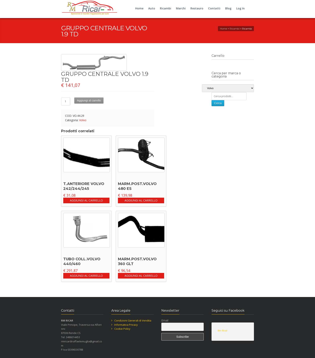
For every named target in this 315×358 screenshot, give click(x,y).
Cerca (218, 103)
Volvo (82, 120)
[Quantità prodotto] (65, 101)
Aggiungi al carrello (89, 100)
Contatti (214, 8)
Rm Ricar (222, 330)
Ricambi (165, 8)
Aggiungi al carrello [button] (86, 200)
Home (139, 8)
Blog (228, 8)
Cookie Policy (122, 329)
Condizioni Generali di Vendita (132, 320)
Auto (151, 8)
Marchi (181, 8)
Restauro (196, 8)
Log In (240, 8)
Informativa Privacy (126, 324)
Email (164, 320)
